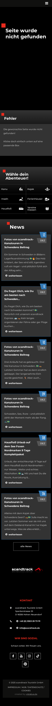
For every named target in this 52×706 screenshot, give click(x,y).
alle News (26, 546)
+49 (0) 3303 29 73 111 (29, 621)
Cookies (26, 690)
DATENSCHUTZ (35, 687)
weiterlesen (15, 275)
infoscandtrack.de (29, 628)
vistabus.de (31, 694)
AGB (24, 687)
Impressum (14, 687)
